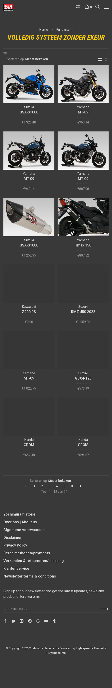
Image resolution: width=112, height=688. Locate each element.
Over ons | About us (20, 522)
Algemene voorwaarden (24, 530)
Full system (64, 29)
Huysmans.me (56, 653)
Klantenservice (16, 568)
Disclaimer (12, 537)
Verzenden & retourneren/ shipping (33, 561)
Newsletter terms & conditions (29, 576)
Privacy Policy (15, 545)
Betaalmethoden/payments (26, 553)
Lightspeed (84, 648)
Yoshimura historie (19, 514)
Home (43, 29)
